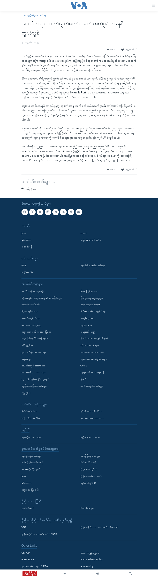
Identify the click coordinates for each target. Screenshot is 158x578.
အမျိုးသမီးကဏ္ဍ (87, 331)
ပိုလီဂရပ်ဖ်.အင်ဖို (88, 462)
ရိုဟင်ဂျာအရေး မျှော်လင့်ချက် (94, 338)
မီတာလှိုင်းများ (87, 508)
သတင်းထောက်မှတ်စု (31, 325)
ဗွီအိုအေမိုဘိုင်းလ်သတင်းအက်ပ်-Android (99, 527)
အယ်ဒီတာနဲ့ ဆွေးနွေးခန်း (32, 291)
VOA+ (24, 527)
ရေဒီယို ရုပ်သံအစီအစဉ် (32, 462)
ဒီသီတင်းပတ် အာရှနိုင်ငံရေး (93, 311)
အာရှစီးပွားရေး (87, 318)
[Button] (112, 49)
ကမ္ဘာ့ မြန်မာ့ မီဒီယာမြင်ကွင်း (34, 338)
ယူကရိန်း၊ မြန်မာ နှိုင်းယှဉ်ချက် (35, 379)
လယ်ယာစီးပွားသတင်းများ (33, 372)
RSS (23, 265)
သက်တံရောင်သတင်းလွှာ (91, 385)
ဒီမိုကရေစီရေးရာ (29, 311)
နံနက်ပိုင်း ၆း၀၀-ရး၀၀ (31, 437)
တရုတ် (83, 233)
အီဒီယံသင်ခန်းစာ (29, 411)
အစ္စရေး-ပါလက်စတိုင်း (91, 240)
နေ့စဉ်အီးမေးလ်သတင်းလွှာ (92, 265)
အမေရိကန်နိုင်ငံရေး (30, 318)
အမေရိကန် (26, 246)
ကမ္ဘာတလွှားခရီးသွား (90, 304)
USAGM (25, 552)
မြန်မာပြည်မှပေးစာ (89, 291)
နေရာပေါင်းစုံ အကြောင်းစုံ (92, 372)
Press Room (28, 559)
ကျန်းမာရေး (86, 325)
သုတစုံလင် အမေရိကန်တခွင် (93, 358)
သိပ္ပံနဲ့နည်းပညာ (28, 345)
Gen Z (83, 365)
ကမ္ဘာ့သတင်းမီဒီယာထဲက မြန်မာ (36, 331)
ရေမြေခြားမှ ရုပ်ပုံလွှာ (90, 455)
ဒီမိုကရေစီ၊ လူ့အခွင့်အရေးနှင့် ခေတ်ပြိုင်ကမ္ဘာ (41, 297)
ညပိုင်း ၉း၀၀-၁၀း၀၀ (90, 437)
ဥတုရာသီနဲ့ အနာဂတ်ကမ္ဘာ (33, 352)
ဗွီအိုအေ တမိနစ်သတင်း (91, 476)
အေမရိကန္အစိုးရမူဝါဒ (90, 552)
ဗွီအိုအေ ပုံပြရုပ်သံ (88, 469)
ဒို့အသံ (83, 379)
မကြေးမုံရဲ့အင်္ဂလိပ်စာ (31, 418)
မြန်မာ (24, 233)
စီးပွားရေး (26, 358)
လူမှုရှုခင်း (25, 392)
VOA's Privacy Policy (91, 559)
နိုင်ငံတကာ (26, 240)
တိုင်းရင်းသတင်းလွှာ (89, 345)
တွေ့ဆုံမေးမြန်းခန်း (30, 489)
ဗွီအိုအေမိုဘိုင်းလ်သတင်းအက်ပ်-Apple (39, 534)
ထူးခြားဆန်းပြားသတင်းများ (34, 385)
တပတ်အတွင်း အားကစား (33, 365)
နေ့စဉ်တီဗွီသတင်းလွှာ (31, 455)
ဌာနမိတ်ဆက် (27, 508)
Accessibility (86, 566)
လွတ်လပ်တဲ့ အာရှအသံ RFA (34, 566)
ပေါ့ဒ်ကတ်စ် (27, 272)
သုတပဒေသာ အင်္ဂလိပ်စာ (92, 418)
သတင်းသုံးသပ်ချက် (30, 304)
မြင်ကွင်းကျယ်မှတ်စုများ (91, 297)
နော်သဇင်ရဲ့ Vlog (88, 482)
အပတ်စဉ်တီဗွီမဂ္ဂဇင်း (31, 469)
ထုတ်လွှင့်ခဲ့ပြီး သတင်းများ (34, 15)
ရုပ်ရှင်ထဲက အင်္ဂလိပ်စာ (91, 411)
